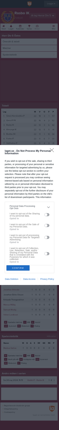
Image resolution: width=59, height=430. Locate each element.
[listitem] (29, 207)
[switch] (46, 214)
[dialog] (29, 215)
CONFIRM (18, 268)
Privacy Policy (47, 279)
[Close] (53, 151)
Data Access (29, 279)
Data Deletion (11, 279)
